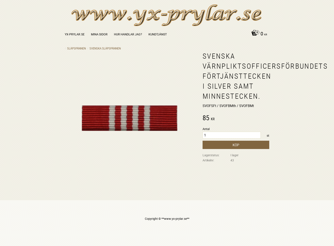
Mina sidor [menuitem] (99, 34)
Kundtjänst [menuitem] (157, 34)
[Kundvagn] (258, 34)
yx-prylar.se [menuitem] (75, 34)
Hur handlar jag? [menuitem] (128, 34)
